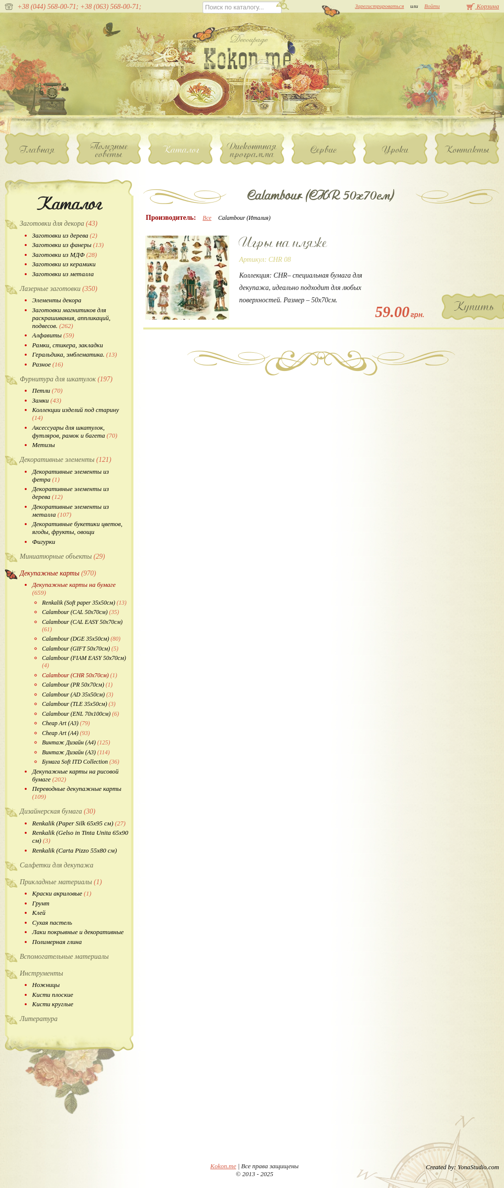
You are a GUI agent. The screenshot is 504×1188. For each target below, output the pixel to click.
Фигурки (43, 541)
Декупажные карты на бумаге (74, 588)
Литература (39, 1019)
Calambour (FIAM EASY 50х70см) (84, 662)
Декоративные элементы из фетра (70, 475)
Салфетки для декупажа (56, 865)
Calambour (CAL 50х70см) (80, 612)
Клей (38, 912)
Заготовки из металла (63, 274)
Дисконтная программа (252, 150)
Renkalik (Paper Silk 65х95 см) (79, 823)
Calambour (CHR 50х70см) (79, 675)
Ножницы (46, 984)
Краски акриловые (61, 893)
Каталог (180, 150)
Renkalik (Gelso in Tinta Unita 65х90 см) (80, 836)
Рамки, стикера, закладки (67, 345)
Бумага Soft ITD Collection (80, 761)
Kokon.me (223, 1166)
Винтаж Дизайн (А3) (76, 752)
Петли (47, 390)
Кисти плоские (52, 994)
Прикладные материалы (61, 882)
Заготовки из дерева (64, 235)
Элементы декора (56, 300)
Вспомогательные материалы (64, 956)
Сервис (324, 150)
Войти (432, 6)
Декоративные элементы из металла (70, 510)
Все (207, 217)
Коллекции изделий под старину (75, 413)
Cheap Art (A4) (66, 733)
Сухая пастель (52, 922)
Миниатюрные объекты (62, 556)
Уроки (395, 150)
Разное (47, 364)
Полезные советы (109, 150)
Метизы (43, 445)
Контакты (467, 150)
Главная (37, 150)
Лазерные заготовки (58, 288)
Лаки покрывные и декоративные (78, 932)
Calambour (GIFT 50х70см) (80, 648)
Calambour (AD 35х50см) (77, 694)
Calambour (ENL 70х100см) (80, 713)
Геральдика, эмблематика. (74, 354)
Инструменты (41, 973)
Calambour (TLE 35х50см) (79, 703)
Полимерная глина (57, 941)
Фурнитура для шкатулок (66, 379)
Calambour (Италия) (244, 217)
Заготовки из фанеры (68, 244)
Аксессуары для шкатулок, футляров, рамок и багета (74, 431)
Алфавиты (53, 335)
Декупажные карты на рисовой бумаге (75, 775)
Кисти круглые (52, 1004)
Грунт (40, 903)
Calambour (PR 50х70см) (77, 684)
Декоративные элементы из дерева (70, 492)
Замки (46, 400)
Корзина (482, 6)
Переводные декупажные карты (77, 792)
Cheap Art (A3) (66, 723)
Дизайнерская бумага (57, 811)
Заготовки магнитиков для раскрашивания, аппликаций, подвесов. (71, 317)
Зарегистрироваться (379, 6)
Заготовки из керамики (64, 264)
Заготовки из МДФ (64, 254)
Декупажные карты (58, 573)
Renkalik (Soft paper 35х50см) (84, 602)
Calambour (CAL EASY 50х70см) (82, 625)
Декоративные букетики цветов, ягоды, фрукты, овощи (77, 527)
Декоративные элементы (65, 459)
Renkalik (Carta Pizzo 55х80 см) (74, 850)
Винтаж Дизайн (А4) (76, 742)
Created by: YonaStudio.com (462, 1167)
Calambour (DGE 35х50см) (81, 638)
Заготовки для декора (58, 223)
